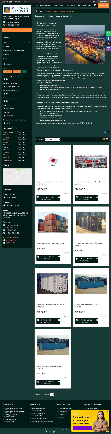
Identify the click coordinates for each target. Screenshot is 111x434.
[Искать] (30, 30)
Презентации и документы (13, 50)
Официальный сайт (65, 409)
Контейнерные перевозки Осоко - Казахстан (88, 306)
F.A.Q (5, 58)
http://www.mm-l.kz (12, 237)
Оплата (62, 5)
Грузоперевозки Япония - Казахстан (50, 243)
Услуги (41, 11)
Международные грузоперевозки (10, 416)
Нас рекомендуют (85, 5)
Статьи (6, 54)
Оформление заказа (48, 5)
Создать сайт (17, 1)
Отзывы (6, 46)
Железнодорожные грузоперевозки (38, 410)
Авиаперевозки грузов (39, 419)
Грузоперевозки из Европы (14, 412)
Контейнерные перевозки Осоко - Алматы (49, 367)
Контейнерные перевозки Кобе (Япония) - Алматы (91, 183)
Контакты (71, 5)
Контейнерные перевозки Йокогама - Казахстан (50, 306)
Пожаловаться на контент (62, 432)
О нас (35, 5)
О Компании (63, 412)
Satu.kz (65, 430)
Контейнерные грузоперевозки (42, 422)
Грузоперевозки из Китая (14, 409)
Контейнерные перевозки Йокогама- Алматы (89, 244)
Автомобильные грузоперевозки (10, 421)
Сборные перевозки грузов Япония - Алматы (50, 183)
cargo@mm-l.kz (11, 240)
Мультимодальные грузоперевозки (38, 414)
